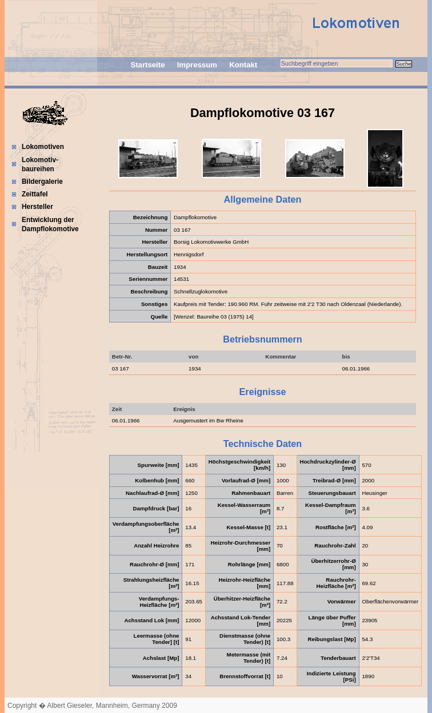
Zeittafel (35, 194)
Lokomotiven (43, 147)
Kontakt (243, 65)
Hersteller (37, 207)
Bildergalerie (42, 182)
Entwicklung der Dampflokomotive (50, 224)
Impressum (197, 65)
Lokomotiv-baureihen (40, 164)
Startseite (147, 65)
